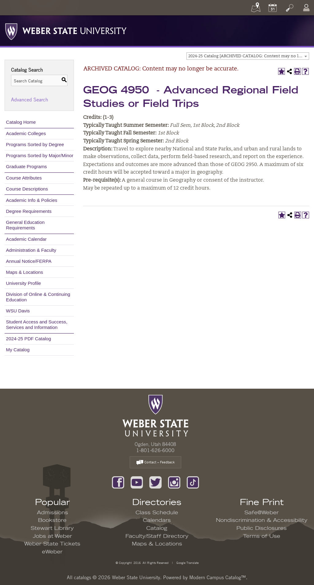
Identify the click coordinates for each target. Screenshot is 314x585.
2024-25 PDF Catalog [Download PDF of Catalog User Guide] (28, 338)
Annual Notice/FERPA (29, 261)
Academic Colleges (26, 133)
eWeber (52, 551)
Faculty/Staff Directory (157, 536)
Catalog (156, 528)
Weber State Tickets (52, 544)
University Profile (23, 283)
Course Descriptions (27, 188)
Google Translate (187, 562)
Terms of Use (261, 536)
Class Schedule (157, 512)
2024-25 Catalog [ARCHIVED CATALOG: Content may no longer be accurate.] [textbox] (248, 56)
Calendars (157, 520)
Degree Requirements (29, 211)
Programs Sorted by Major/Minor (39, 155)
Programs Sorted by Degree (35, 144)
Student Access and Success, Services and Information (36, 324)
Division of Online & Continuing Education (38, 297)
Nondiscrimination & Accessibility (262, 520)
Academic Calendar (26, 239)
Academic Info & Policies (31, 200)
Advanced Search (29, 99)
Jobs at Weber (52, 536)
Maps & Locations (24, 272)
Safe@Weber (261, 512)
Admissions (52, 512)
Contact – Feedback (155, 463)
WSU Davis (18, 310)
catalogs (82, 577)
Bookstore (52, 520)
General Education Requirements (25, 225)
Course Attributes (24, 177)
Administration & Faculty (31, 250)
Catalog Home (21, 122)
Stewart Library (52, 528)
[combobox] (247, 56)
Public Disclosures (261, 528)
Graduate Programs (26, 166)
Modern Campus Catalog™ (217, 577)
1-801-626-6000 (155, 450)
